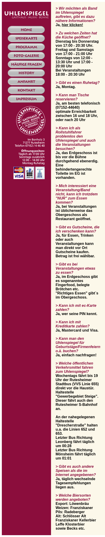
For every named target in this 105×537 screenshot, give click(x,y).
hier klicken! (72, 25)
